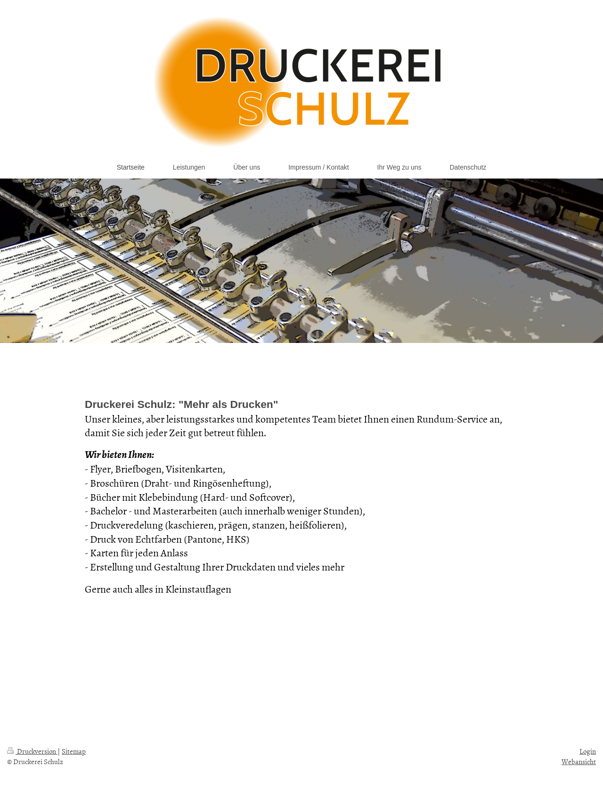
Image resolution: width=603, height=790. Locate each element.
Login (587, 751)
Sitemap (74, 751)
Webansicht (579, 761)
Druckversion (32, 751)
